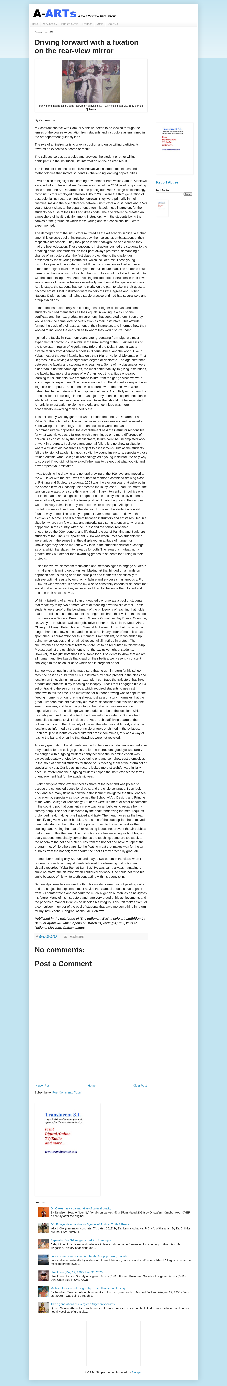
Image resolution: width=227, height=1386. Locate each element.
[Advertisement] (91, 1057)
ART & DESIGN (50, 24)
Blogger (136, 1372)
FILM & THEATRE (69, 24)
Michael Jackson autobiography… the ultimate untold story (88, 1288)
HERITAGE (87, 24)
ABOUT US (113, 24)
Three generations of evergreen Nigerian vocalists (83, 1304)
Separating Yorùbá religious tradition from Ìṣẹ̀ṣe (81, 1240)
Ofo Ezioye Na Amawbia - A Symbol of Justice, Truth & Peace (90, 1224)
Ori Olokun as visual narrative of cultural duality (81, 1208)
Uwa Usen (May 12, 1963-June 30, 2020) (77, 1272)
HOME (35, 24)
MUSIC (100, 24)
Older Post (140, 1085)
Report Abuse (167, 182)
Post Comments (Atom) (67, 1092)
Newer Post (42, 1085)
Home (92, 1085)
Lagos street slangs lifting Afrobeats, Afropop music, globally (89, 1256)
